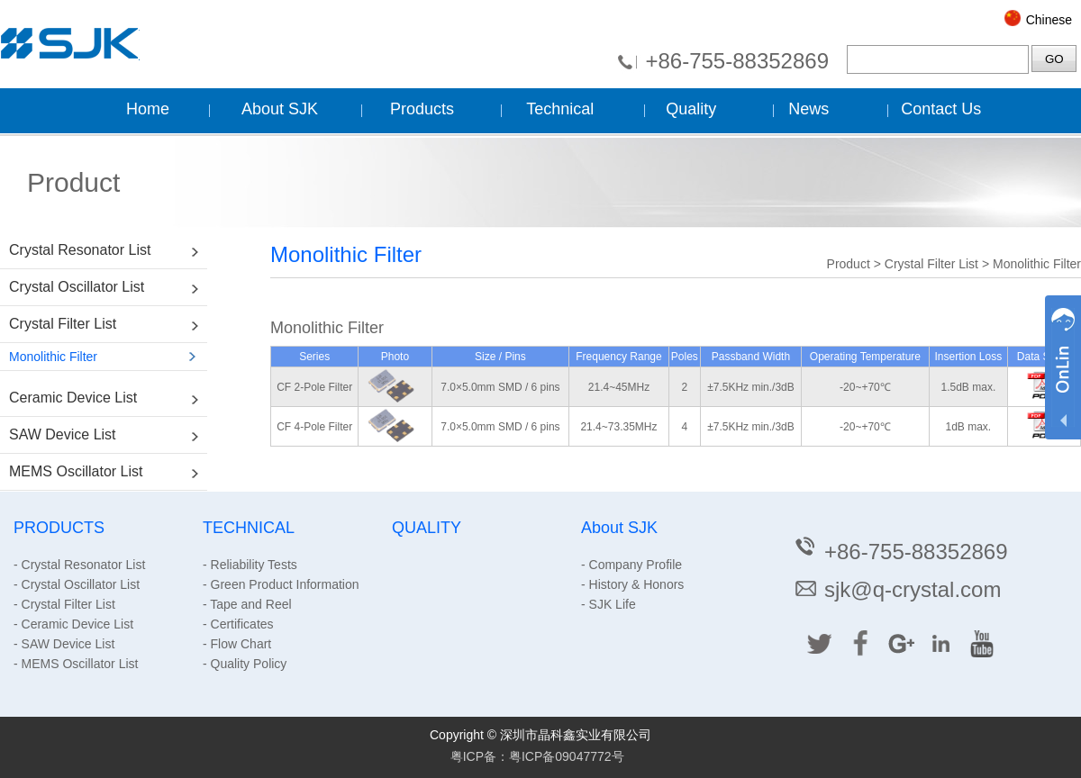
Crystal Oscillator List (76, 286)
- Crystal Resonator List (79, 564)
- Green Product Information (281, 584)
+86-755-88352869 (737, 61)
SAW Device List (62, 434)
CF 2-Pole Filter (314, 387)
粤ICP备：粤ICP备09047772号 (537, 756)
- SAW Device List (64, 644)
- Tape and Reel (247, 604)
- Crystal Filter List (64, 604)
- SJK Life (608, 604)
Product (848, 264)
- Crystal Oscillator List (77, 584)
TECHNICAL (249, 528)
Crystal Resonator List (79, 250)
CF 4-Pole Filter (314, 427)
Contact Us (941, 109)
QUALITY (426, 528)
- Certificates (238, 624)
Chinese (1049, 20)
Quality (691, 109)
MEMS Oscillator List (75, 471)
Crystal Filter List (62, 323)
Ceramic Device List (73, 397)
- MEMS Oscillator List (76, 663)
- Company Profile (631, 564)
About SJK (279, 109)
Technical (560, 109)
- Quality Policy (244, 663)
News (808, 109)
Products (422, 109)
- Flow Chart (237, 644)
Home (147, 109)
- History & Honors (632, 584)
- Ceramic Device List (73, 624)
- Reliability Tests (250, 564)
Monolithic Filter (53, 356)
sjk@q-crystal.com (897, 589)
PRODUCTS (59, 528)
